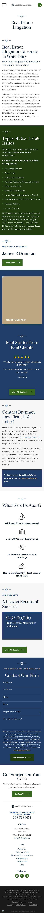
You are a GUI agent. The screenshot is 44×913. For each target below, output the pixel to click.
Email (5, 704)
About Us (22, 849)
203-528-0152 (22, 817)
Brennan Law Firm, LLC (30, 437)
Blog (22, 865)
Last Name (7, 690)
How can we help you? (12, 719)
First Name (7, 682)
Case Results (22, 858)
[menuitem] (10, 905)
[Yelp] (27, 876)
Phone (6, 697)
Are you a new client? (12, 712)
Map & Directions (22, 838)
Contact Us (22, 861)
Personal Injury (22, 852)
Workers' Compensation (22, 855)
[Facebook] (22, 876)
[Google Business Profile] (17, 876)
